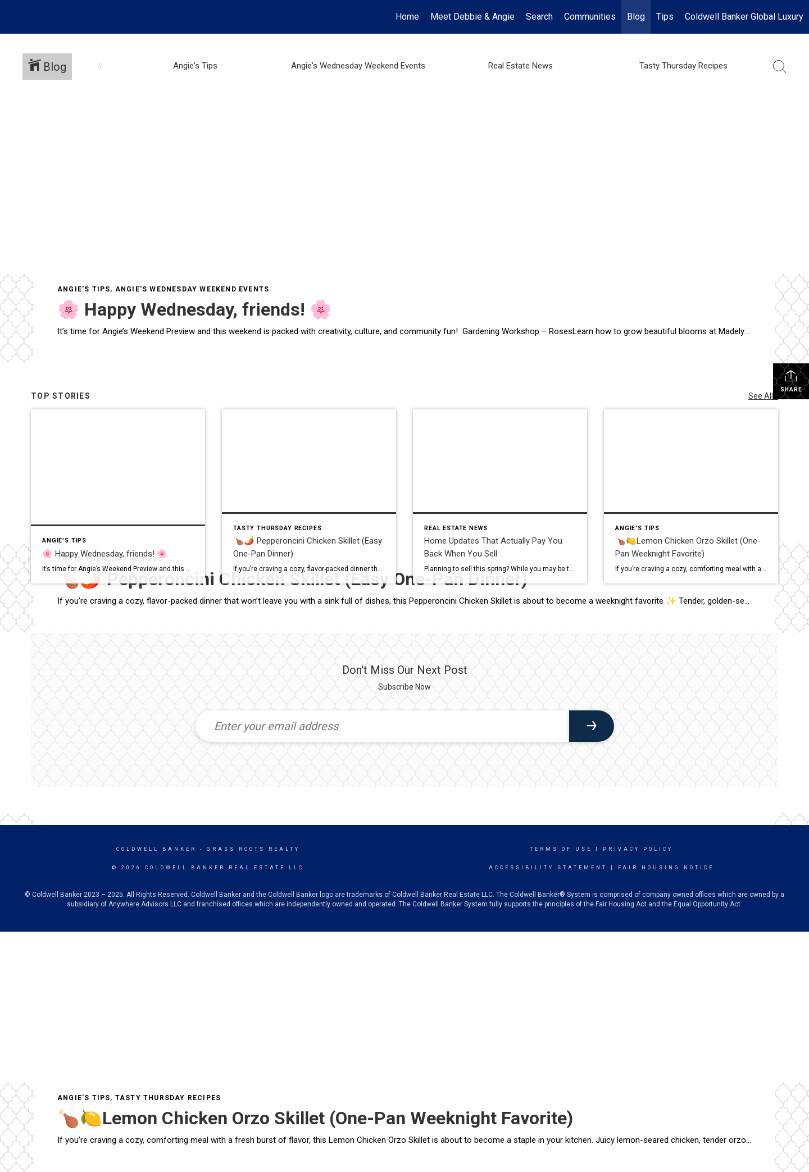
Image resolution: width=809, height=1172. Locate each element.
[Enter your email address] (382, 726)
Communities (590, 16)
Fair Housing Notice (666, 867)
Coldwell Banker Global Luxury (744, 16)
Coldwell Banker (156, 849)
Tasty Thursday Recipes (168, 1098)
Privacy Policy (638, 849)
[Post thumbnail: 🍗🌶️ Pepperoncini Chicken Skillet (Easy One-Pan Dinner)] (309, 496)
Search (539, 16)
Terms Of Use (561, 849)
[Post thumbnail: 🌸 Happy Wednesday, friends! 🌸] (118, 496)
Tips (665, 16)
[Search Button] (780, 67)
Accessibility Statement (548, 867)
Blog (636, 16)
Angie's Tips (83, 289)
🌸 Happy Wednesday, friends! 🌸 (194, 309)
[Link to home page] (14, 17)
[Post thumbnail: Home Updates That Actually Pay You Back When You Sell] (500, 496)
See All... (763, 395)
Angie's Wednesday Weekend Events (192, 289)
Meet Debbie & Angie (472, 16)
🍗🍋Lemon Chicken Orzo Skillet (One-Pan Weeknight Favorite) (315, 1118)
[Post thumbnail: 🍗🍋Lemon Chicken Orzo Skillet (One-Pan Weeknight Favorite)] (691, 496)
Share (791, 381)
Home (407, 16)
